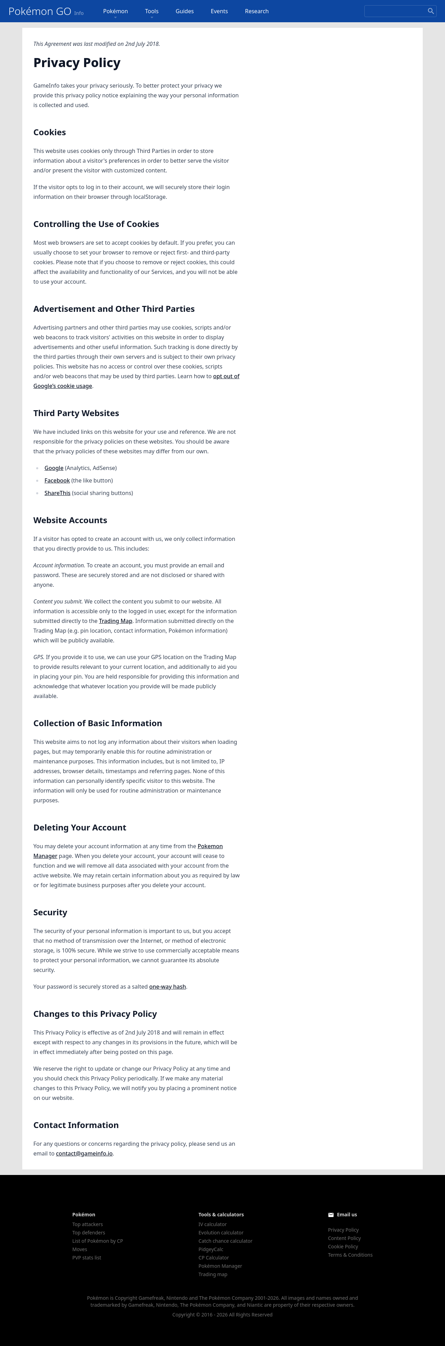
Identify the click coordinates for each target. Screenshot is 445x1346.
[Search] (400, 11)
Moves (79, 1249)
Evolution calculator (221, 1232)
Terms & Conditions (350, 1254)
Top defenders (88, 1232)
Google (54, 468)
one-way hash (167, 986)
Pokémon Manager (220, 1266)
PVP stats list (86, 1257)
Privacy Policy (343, 1229)
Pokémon (115, 14)
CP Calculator (214, 1257)
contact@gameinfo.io (84, 1153)
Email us (347, 1214)
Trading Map (115, 621)
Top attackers (87, 1224)
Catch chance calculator (225, 1241)
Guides (185, 11)
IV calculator (213, 1224)
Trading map (213, 1274)
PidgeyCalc (211, 1249)
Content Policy (344, 1238)
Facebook (57, 480)
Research (257, 11)
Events (219, 11)
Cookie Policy (343, 1246)
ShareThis (57, 493)
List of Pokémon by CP (97, 1241)
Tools (152, 14)
